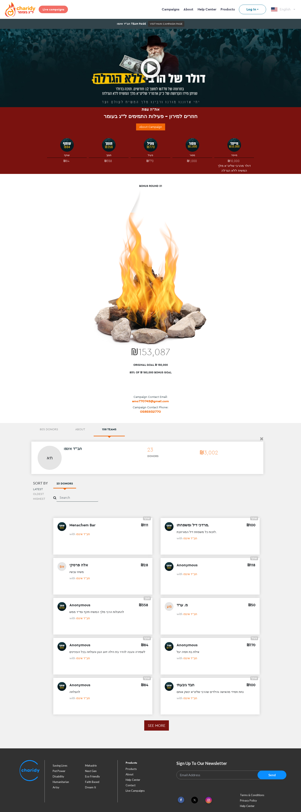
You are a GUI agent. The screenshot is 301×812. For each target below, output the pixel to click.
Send (272, 775)
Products (228, 9)
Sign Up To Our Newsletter (201, 763)
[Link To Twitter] (194, 800)
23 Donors (64, 483)
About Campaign (150, 127)
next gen (91, 771)
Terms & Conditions (252, 795)
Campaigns (170, 9)
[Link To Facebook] (181, 800)
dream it (90, 787)
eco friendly (92, 776)
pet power (59, 771)
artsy (56, 787)
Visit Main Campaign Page (166, 24)
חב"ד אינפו (83, 534)
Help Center (207, 9)
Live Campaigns (135, 790)
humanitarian (61, 782)
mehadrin (91, 765)
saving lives (60, 765)
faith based (92, 782)
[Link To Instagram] (209, 800)
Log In (251, 9)
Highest (39, 499)
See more (156, 725)
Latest (38, 489)
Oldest (38, 494)
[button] (261, 438)
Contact (130, 785)
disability (58, 776)
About (188, 9)
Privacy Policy (248, 800)
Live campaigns (53, 9)
